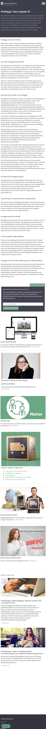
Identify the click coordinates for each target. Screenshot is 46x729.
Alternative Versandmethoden (15, 479)
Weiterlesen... (36, 346)
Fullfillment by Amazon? (13, 473)
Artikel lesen (5, 623)
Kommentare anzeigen (37, 285)
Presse (3, 723)
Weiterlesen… (33, 560)
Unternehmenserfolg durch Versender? (18, 477)
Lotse (6, 726)
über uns (3, 721)
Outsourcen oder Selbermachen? (16, 471)
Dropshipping (10, 475)
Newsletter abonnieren (11, 308)
